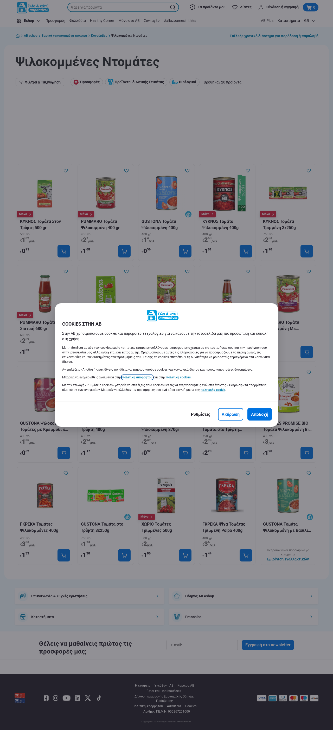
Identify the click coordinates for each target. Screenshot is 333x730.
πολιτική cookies (178, 377)
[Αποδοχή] (259, 414)
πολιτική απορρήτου (137, 377)
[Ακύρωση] (230, 414)
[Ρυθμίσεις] (200, 414)
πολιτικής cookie (213, 390)
